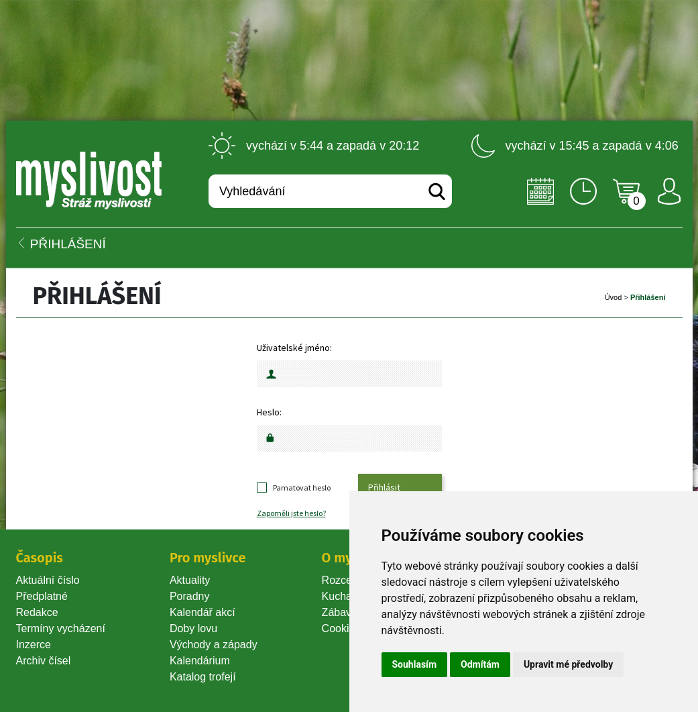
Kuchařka (344, 596)
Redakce (37, 612)
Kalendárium (200, 660)
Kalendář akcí (202, 612)
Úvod (613, 297)
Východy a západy (213, 644)
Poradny (190, 596)
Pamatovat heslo (302, 487)
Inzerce (33, 644)
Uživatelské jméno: (294, 348)
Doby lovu (193, 628)
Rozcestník (348, 580)
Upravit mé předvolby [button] (568, 664)
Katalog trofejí (203, 676)
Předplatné (42, 596)
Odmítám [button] (480, 664)
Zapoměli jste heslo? (291, 513)
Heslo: (269, 412)
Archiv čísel (43, 660)
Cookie (341, 628)
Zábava (339, 612)
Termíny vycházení (60, 628)
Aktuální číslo (48, 580)
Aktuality (190, 580)
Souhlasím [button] (414, 664)
